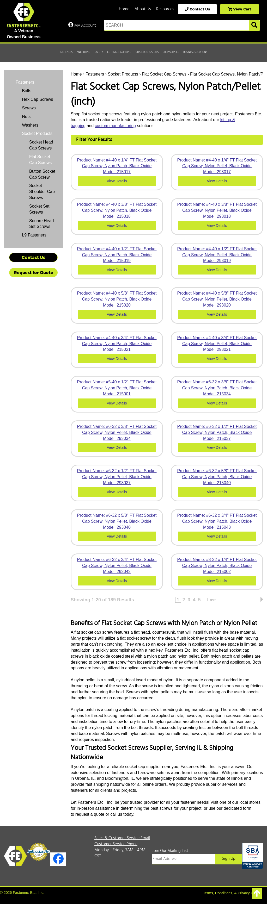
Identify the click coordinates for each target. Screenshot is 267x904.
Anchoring (83, 52)
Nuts (26, 116)
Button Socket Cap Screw (42, 174)
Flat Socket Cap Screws (164, 74)
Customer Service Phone (115, 844)
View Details (117, 181)
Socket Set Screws (39, 209)
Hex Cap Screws (37, 99)
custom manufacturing (115, 125)
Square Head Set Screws (41, 224)
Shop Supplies (171, 52)
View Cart (239, 9)
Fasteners (66, 52)
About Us (143, 9)
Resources (165, 9)
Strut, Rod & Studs (147, 52)
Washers (29, 125)
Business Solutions (195, 52)
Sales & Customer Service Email (122, 838)
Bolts (26, 91)
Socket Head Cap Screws (41, 145)
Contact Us (197, 9)
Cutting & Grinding (119, 52)
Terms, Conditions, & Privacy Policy (231, 893)
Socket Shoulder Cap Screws (42, 191)
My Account (82, 25)
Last (211, 600)
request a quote (89, 814)
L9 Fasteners (33, 235)
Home (124, 9)
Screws (28, 108)
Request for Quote (33, 272)
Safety (99, 52)
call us (116, 814)
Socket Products (123, 74)
